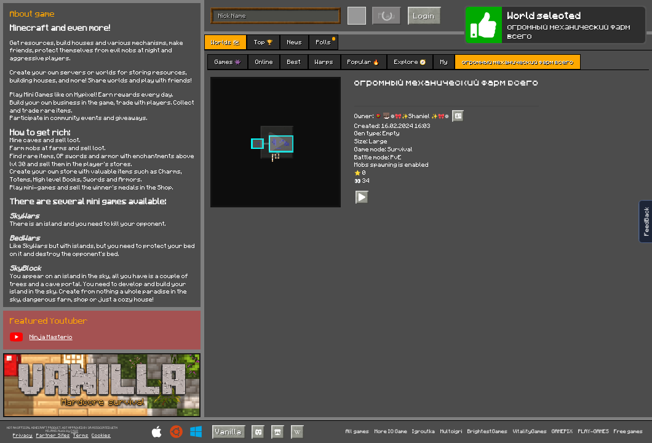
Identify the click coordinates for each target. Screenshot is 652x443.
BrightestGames (487, 431)
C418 (74, 431)
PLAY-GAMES (593, 431)
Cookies (101, 435)
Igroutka (423, 431)
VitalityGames (530, 431)
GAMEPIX (562, 431)
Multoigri (451, 431)
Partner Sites (53, 435)
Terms (81, 435)
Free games (628, 431)
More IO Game (391, 431)
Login (424, 15)
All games (357, 431)
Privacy (23, 435)
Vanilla (228, 431)
